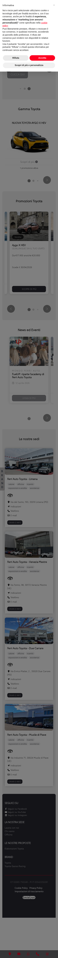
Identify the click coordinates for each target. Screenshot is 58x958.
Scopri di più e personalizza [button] (29, 65)
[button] (54, 4)
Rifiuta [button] (15, 58)
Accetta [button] (42, 58)
